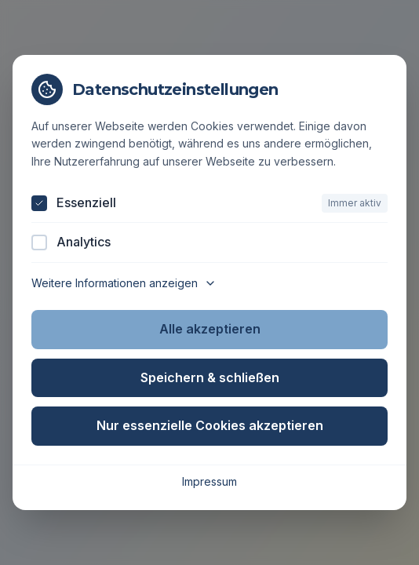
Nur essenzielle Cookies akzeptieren (210, 425)
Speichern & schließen (209, 377)
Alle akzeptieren (210, 329)
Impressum (209, 481)
